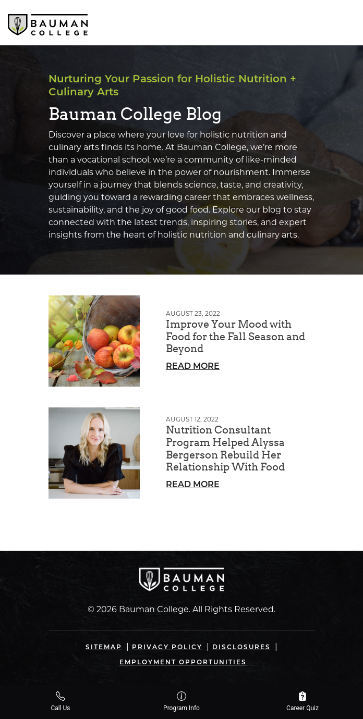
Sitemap (104, 647)
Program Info (181, 701)
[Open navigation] (346, 22)
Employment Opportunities (183, 663)
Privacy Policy (167, 647)
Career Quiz (302, 701)
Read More (193, 367)
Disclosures (241, 647)
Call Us (60, 701)
